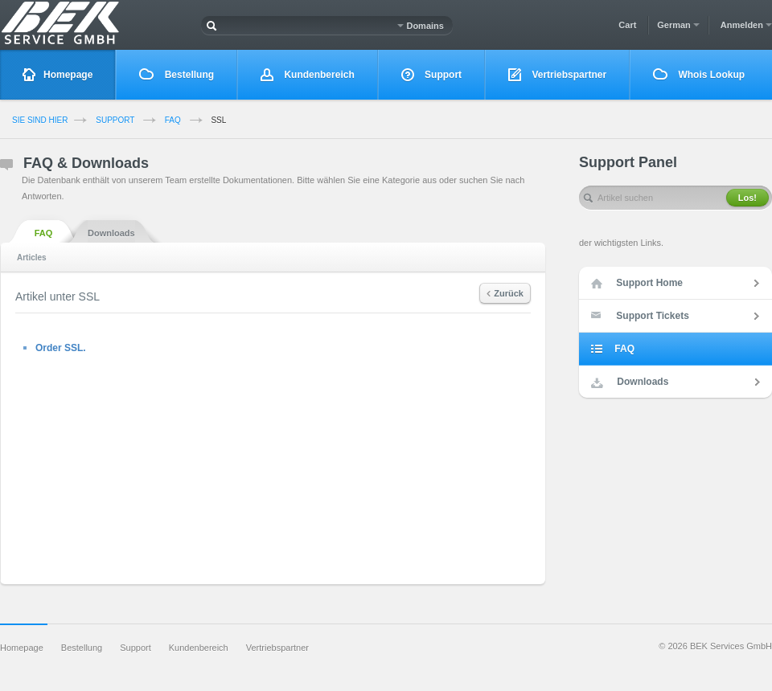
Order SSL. (60, 348)
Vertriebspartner (557, 75)
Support (431, 75)
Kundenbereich (308, 75)
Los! (747, 197)
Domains (420, 26)
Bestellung (176, 74)
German (678, 25)
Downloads (111, 231)
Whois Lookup (699, 74)
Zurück (505, 293)
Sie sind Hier (40, 120)
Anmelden (746, 25)
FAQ (173, 120)
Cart (627, 25)
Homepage (57, 75)
